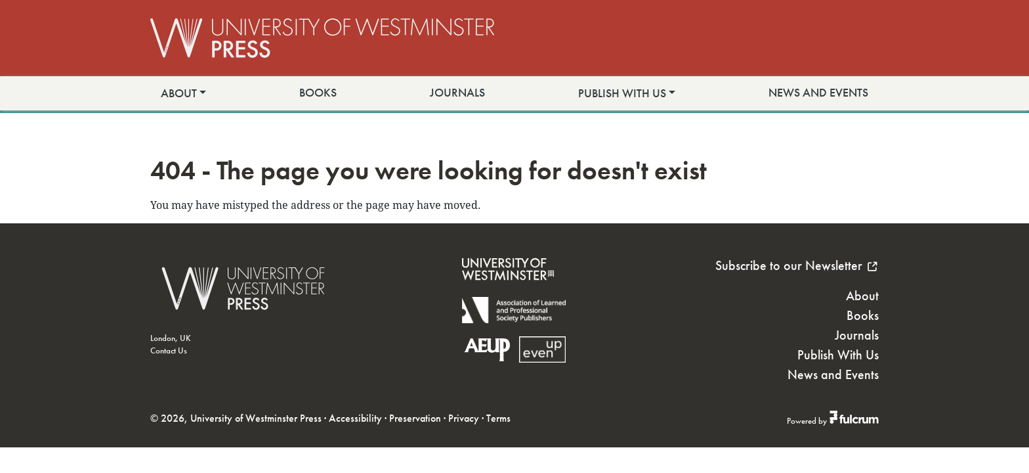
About (179, 93)
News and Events (818, 92)
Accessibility (355, 418)
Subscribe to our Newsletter (797, 265)
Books (318, 92)
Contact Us (168, 350)
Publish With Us (622, 93)
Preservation (415, 418)
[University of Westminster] (508, 289)
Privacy (463, 418)
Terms (498, 418)
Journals (457, 92)
